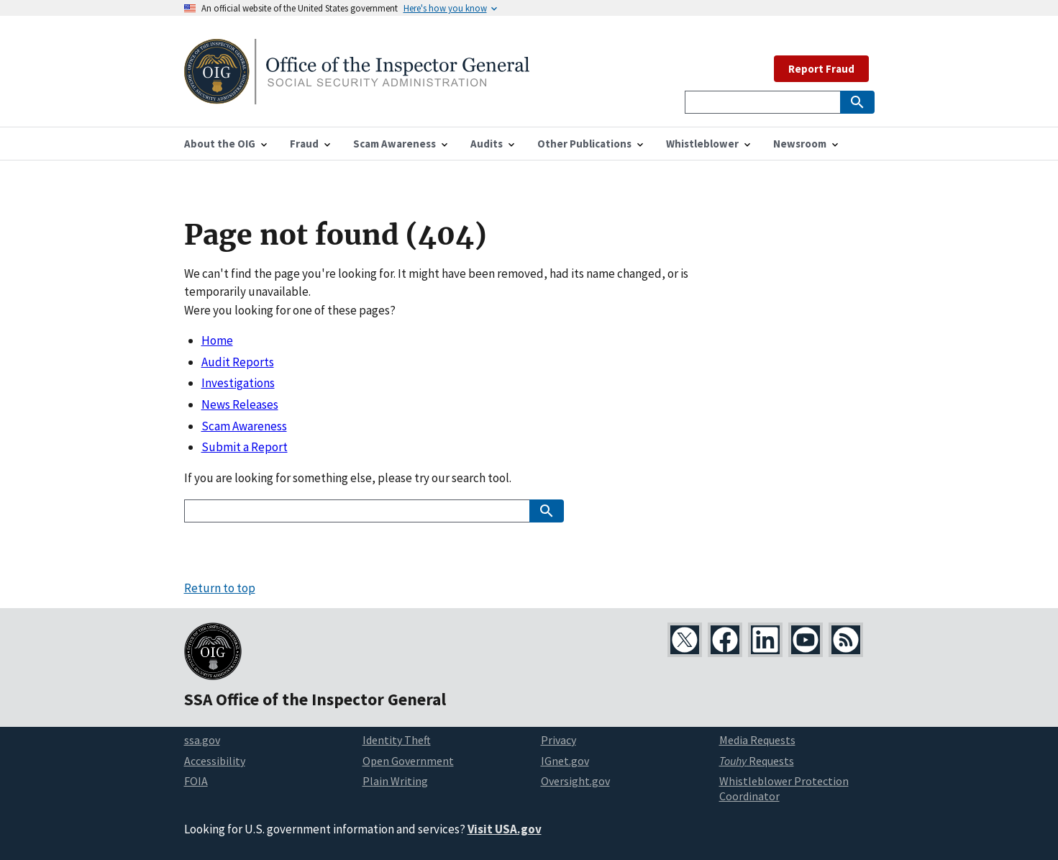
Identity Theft (396, 740)
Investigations (238, 383)
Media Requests (757, 740)
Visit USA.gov (505, 829)
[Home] (356, 95)
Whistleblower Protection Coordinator (784, 788)
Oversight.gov (575, 781)
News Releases (239, 404)
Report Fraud (821, 69)
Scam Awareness (244, 426)
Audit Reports (237, 362)
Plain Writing (395, 781)
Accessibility (214, 760)
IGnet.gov (565, 760)
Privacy (558, 740)
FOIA (196, 781)
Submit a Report (244, 447)
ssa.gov (202, 740)
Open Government (408, 760)
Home (217, 340)
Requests (756, 760)
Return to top (219, 588)
